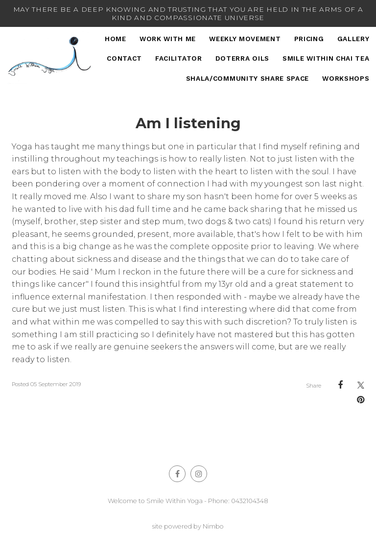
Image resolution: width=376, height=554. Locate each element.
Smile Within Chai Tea (325, 58)
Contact (124, 58)
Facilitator (178, 58)
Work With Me (168, 39)
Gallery (353, 39)
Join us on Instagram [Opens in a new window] (198, 473)
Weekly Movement (245, 39)
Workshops (345, 78)
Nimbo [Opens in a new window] (213, 526)
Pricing (309, 39)
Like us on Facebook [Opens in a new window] (177, 473)
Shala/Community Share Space (247, 78)
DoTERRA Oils (242, 58)
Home (115, 39)
